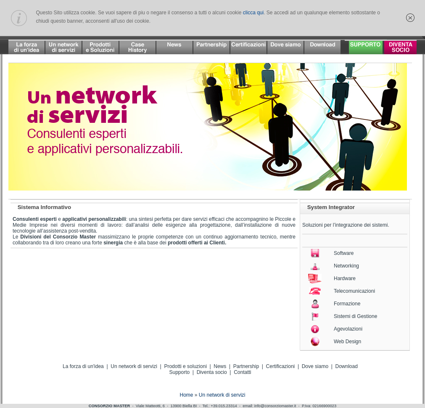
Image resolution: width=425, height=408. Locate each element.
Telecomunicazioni (354, 291)
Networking (346, 266)
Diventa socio (212, 372)
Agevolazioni (348, 329)
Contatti (242, 372)
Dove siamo (315, 366)
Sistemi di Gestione (355, 316)
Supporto (179, 372)
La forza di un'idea (83, 366)
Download (346, 366)
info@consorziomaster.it (275, 406)
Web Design (347, 341)
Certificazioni (280, 366)
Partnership (246, 366)
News (220, 366)
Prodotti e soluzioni (185, 366)
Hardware (345, 278)
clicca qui (253, 13)
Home (186, 395)
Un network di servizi (134, 366)
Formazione (347, 304)
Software (344, 253)
